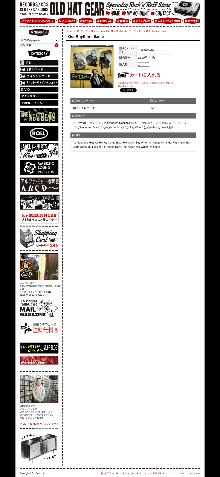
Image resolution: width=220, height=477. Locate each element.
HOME (69, 31)
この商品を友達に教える (161, 83)
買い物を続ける (125, 86)
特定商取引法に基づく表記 (114, 473)
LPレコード (82, 31)
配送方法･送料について (164, 473)
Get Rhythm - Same (156, 31)
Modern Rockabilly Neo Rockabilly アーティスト (117, 31)
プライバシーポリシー (189, 473)
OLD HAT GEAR (28, 283)
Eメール (47, 295)
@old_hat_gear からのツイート (39, 423)
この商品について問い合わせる (133, 83)
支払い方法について (140, 473)
